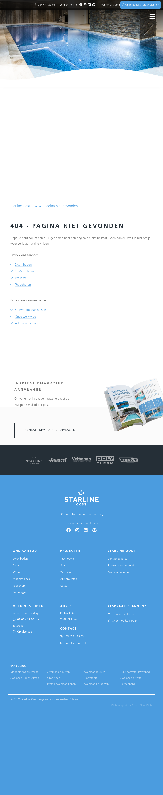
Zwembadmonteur (119, 572)
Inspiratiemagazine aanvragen (49, 430)
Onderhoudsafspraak (122, 621)
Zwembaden (23, 264)
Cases (63, 586)
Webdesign (118, 705)
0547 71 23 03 (46, 5)
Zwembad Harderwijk (96, 684)
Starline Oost (20, 206)
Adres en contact (26, 323)
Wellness (20, 278)
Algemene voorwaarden (53, 699)
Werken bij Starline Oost (114, 5)
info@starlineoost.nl (74, 643)
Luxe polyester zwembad (135, 672)
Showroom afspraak (122, 614)
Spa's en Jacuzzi (25, 271)
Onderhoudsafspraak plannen (140, 5)
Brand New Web (142, 705)
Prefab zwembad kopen (61, 684)
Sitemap (75, 699)
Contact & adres (117, 559)
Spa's (16, 565)
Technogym (19, 592)
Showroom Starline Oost (31, 310)
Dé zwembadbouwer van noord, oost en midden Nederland (81, 514)
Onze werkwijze (25, 316)
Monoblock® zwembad (24, 672)
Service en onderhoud (121, 565)
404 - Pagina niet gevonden (56, 206)
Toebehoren (23, 284)
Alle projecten (68, 579)
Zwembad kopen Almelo (25, 678)
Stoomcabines (21, 579)
